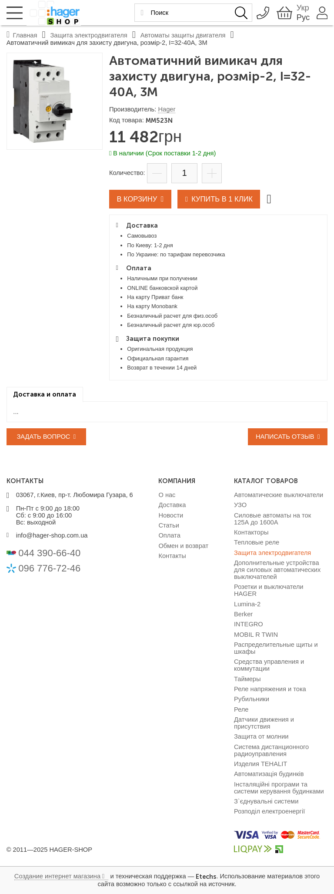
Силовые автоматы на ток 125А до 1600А (272, 519)
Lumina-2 (247, 604)
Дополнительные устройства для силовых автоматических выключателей (277, 569)
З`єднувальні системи (266, 801)
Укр (301, 7)
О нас (166, 494)
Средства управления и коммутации (269, 665)
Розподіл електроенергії (269, 811)
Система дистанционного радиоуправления (271, 750)
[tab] (45, 394)
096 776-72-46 (49, 568)
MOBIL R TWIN (256, 634)
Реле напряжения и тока (270, 689)
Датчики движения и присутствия (264, 723)
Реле (241, 709)
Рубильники (251, 699)
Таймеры (247, 679)
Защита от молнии (261, 736)
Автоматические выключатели (278, 494)
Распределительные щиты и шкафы (276, 648)
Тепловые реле (256, 542)
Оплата (169, 535)
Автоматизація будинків (269, 773)
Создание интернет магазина (57, 876)
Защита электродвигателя (272, 552)
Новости (170, 515)
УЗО (240, 504)
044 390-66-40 (49, 553)
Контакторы (251, 532)
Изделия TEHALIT (260, 763)
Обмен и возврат (183, 545)
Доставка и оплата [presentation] (44, 394)
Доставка (172, 504)
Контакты (172, 555)
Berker (243, 614)
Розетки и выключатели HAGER (269, 590)
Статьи (168, 525)
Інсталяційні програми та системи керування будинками (279, 788)
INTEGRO (248, 624)
